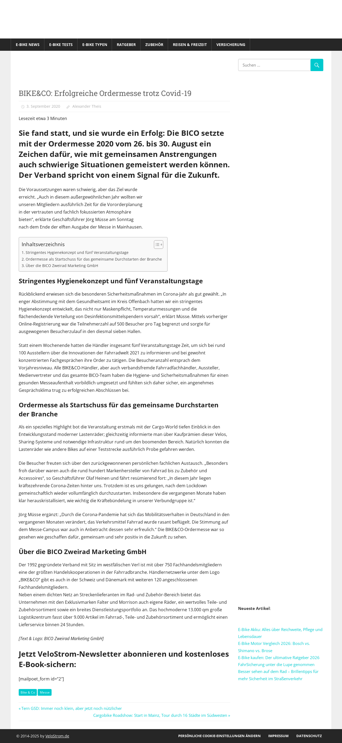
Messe (45, 692)
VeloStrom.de (57, 735)
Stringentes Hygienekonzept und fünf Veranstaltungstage (77, 252)
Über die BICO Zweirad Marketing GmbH (62, 265)
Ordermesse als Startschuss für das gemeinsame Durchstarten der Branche (94, 259)
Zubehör (154, 44)
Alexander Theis (86, 106)
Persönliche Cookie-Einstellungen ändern (219, 735)
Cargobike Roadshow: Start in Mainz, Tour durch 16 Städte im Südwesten (160, 715)
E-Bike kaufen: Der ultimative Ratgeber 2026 (279, 657)
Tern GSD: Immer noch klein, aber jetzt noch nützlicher (71, 708)
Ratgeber (126, 44)
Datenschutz (309, 735)
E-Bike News (28, 44)
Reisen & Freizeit (190, 44)
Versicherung (230, 44)
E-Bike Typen (94, 44)
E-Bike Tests (61, 44)
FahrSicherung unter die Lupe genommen (276, 664)
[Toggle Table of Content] (156, 244)
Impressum (278, 735)
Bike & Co (28, 692)
